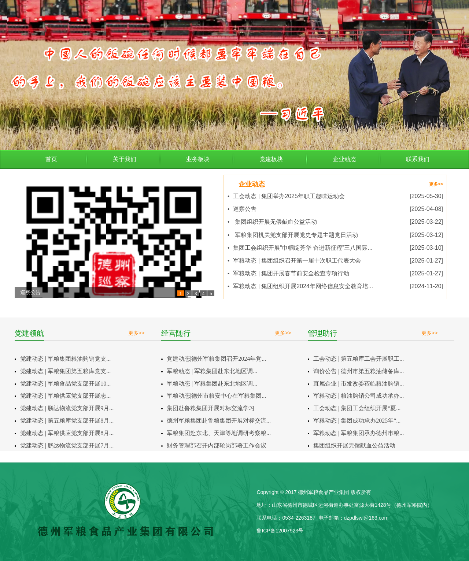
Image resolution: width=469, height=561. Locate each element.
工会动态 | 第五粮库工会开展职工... (358, 359)
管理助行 (322, 333)
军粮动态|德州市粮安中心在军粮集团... (216, 396)
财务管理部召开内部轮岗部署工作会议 (216, 445)
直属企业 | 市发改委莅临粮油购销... (358, 383)
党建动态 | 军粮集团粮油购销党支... (65, 359)
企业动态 (252, 184)
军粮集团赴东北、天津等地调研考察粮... (219, 433)
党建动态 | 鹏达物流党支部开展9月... (67, 408)
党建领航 (29, 333)
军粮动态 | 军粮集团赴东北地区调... (212, 371)
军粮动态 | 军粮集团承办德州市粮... (358, 433)
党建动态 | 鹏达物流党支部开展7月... (67, 445)
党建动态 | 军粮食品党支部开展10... (65, 383)
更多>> (436, 184)
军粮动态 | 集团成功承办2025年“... (356, 420)
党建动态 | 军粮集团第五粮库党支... (65, 371)
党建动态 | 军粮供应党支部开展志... (65, 396)
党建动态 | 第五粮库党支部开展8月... (67, 420)
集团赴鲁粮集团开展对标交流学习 (211, 408)
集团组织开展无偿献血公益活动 (354, 445)
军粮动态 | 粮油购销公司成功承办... (358, 396)
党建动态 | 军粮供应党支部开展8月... (67, 433)
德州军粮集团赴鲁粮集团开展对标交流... (219, 420)
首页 (51, 159)
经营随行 (176, 333)
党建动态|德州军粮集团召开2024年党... (216, 359)
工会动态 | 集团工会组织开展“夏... (356, 408)
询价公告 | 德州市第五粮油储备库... (358, 371)
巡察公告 (30, 292)
